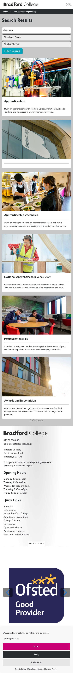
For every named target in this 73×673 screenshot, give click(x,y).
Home (5, 12)
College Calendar (12, 521)
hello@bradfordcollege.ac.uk (18, 444)
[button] (65, 592)
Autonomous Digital (23, 466)
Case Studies (10, 510)
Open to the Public (13, 528)
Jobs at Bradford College (16, 514)
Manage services (11, 639)
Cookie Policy (20, 669)
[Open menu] (68, 4)
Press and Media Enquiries (16, 535)
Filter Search (12, 51)
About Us (8, 507)
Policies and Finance (14, 531)
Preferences (36, 662)
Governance (10, 524)
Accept (36, 646)
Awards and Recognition (16, 517)
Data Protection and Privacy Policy (41, 669)
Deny (36, 654)
